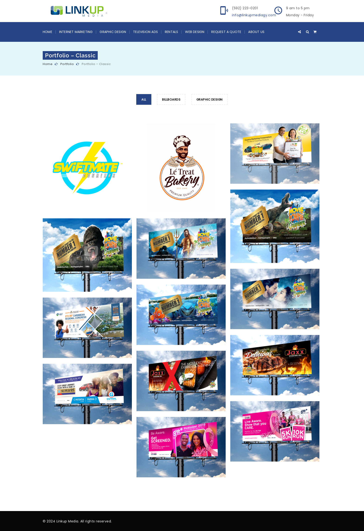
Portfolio (67, 64)
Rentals (171, 32)
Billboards (171, 99)
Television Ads (145, 32)
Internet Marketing (76, 32)
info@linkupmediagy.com (254, 15)
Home (47, 32)
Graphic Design (113, 32)
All (143, 99)
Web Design (194, 32)
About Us (256, 32)
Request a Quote (226, 32)
